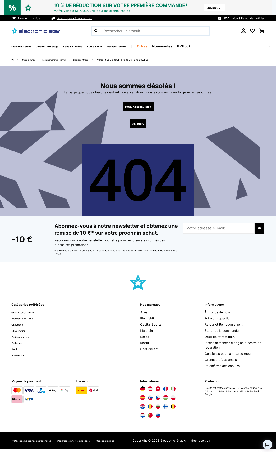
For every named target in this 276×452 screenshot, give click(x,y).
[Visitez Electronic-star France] (165, 392)
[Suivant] (269, 46)
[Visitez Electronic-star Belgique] (173, 409)
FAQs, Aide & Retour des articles (244, 18)
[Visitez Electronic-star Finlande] (165, 409)
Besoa (144, 340)
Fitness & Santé (31, 59)
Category (138, 126)
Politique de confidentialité (219, 394)
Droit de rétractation (220, 340)
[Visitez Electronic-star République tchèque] (158, 400)
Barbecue (18, 346)
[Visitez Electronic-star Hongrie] (165, 400)
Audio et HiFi (21, 358)
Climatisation (21, 334)
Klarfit (144, 346)
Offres (175, 46)
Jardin (16, 352)
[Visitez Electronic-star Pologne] (173, 400)
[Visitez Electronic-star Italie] (173, 392)
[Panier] (261, 30)
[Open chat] (267, 444)
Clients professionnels (221, 363)
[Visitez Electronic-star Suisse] (158, 392)
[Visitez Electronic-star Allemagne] (142, 392)
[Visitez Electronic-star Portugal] (150, 418)
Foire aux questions (219, 321)
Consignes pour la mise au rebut (228, 357)
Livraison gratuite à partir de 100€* (79, 18)
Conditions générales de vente (93, 443)
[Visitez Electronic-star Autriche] (150, 392)
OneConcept (149, 352)
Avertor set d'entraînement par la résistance (139, 59)
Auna (144, 315)
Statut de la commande (222, 334)
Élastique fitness (96, 59)
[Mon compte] (244, 30)
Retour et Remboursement (224, 327)
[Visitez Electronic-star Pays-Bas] (142, 418)
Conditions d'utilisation (217, 397)
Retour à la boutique (138, 107)
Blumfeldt (147, 321)
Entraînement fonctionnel (63, 59)
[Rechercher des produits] (150, 31)
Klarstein (146, 334)
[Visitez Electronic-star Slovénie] (158, 418)
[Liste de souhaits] (252, 30)
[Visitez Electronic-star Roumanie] (150, 409)
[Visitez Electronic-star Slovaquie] (150, 400)
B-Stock (217, 46)
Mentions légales (134, 443)
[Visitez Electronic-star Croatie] (142, 409)
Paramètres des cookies (222, 369)
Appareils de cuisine (26, 321)
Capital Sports (150, 327)
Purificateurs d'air (24, 340)
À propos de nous (218, 315)
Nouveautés (196, 46)
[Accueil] (16, 59)
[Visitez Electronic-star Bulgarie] (158, 409)
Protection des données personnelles (38, 443)
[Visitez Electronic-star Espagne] (142, 400)
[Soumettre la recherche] (96, 31)
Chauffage (19, 327)
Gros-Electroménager (27, 315)
